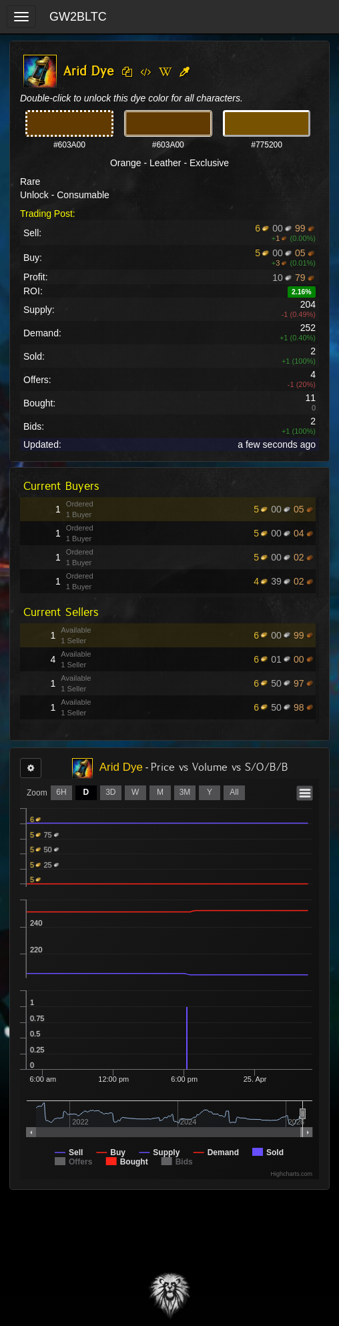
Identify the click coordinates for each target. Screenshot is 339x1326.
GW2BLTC (78, 16)
